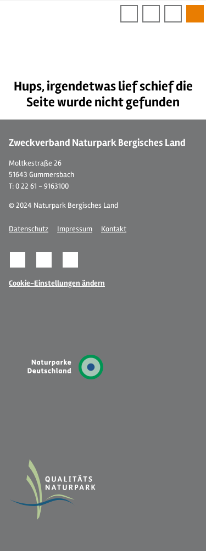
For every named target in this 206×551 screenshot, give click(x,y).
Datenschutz (28, 229)
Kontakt (113, 229)
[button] (17, 260)
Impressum (74, 229)
